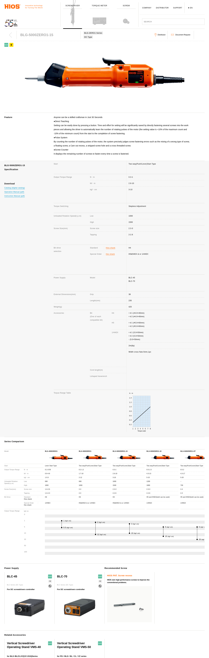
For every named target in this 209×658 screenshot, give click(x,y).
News (169, 623)
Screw (40, 627)
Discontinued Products (133, 631)
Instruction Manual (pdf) (14, 196)
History (83, 631)
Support (126, 619)
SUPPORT (177, 8)
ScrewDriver (42, 619)
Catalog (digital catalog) (14, 188)
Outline (83, 623)
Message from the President (92, 627)
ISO (81, 648)
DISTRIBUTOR (162, 8)
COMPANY (146, 8)
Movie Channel (173, 634)
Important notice (174, 638)
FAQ (125, 627)
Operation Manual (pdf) (14, 192)
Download (127, 640)
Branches (84, 640)
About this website (175, 619)
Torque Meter (43, 623)
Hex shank (110, 226)
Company (84, 619)
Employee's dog (86, 644)
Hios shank (110, 220)
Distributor (127, 635)
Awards (83, 635)
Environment (85, 652)
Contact (126, 623)
